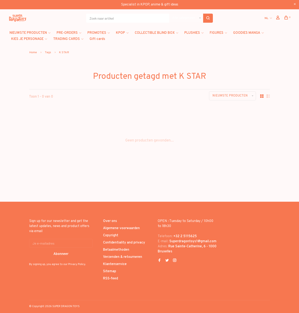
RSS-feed (110, 278)
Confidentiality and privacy (124, 243)
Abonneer (60, 254)
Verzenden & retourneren (122, 257)
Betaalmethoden (116, 250)
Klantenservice (115, 264)
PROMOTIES (96, 33)
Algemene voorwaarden (121, 228)
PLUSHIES (192, 33)
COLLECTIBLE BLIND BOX (155, 33)
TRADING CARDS (66, 39)
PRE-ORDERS (67, 33)
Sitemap (109, 271)
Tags (48, 52)
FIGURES (216, 33)
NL (266, 18)
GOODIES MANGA (246, 33)
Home (33, 52)
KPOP (120, 33)
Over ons (110, 221)
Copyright (110, 235)
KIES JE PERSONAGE (27, 39)
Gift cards (97, 39)
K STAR (64, 52)
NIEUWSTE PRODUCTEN (28, 33)
